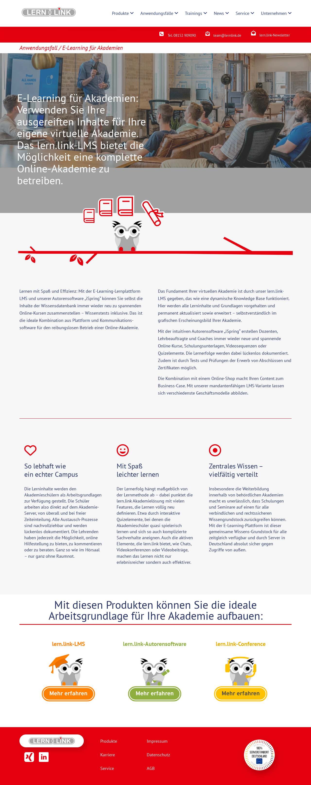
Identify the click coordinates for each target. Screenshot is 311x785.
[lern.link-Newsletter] (253, 33)
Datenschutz (158, 755)
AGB (151, 768)
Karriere (107, 755)
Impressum (157, 741)
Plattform (81, 320)
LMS (23, 298)
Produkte (108, 741)
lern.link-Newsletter (274, 35)
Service (107, 768)
